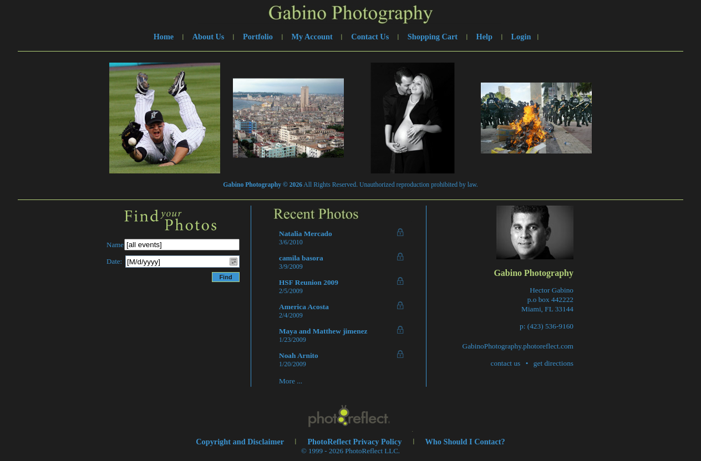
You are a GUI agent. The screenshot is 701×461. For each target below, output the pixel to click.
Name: (116, 244)
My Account (312, 36)
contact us (506, 363)
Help (484, 36)
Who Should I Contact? (465, 441)
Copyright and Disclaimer (241, 441)
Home (164, 36)
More (287, 381)
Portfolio (258, 36)
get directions (553, 363)
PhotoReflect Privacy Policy (354, 441)
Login (521, 36)
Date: (114, 261)
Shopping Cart (433, 36)
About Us (208, 36)
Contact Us (370, 36)
